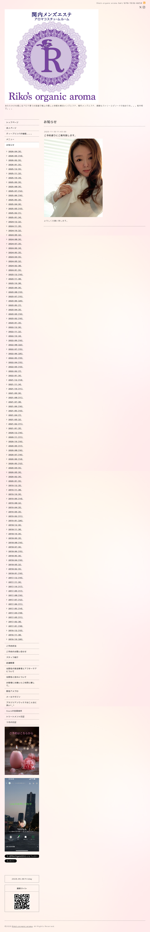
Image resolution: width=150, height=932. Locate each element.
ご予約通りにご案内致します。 (60, 135)
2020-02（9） (15, 476)
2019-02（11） (15, 516)
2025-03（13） (15, 208)
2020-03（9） (15, 472)
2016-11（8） (15, 635)
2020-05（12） (15, 463)
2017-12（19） (15, 577)
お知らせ (10, 145)
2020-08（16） (15, 450)
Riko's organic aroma (22, 926)
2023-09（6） (15, 287)
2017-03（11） (15, 617)
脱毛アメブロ (12, 691)
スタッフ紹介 (12, 657)
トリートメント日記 (15, 716)
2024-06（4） (15, 248)
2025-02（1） (15, 213)
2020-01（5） (15, 481)
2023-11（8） (15, 279)
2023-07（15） (15, 296)
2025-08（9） (15, 186)
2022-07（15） (15, 349)
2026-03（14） (15, 156)
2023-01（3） (15, 323)
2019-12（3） (15, 485)
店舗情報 (10, 663)
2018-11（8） (15, 529)
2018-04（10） (15, 560)
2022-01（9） (15, 375)
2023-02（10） (15, 318)
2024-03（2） (15, 261)
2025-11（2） (15, 173)
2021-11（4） (15, 384)
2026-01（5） (15, 164)
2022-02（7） (15, 371)
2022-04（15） (15, 362)
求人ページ (11, 128)
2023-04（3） (15, 309)
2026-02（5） (15, 160)
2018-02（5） (15, 569)
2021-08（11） (15, 397)
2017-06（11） (15, 604)
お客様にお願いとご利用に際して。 (20, 684)
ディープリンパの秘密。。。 (19, 133)
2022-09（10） (15, 340)
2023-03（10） (15, 314)
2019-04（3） (15, 507)
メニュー (10, 139)
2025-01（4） (15, 217)
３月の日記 (11, 722)
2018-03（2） (15, 564)
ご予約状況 (11, 646)
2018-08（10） (15, 542)
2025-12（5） (15, 169)
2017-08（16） (15, 595)
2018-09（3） (15, 538)
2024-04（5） (15, 257)
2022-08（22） (15, 345)
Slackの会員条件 (14, 711)
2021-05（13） (15, 410)
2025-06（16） (15, 195)
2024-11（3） (15, 226)
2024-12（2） (15, 222)
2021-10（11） (15, 389)
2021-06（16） (15, 406)
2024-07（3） (15, 243)
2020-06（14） (15, 459)
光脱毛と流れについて (16, 677)
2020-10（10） (15, 441)
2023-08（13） (15, 292)
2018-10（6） (15, 534)
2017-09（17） (15, 591)
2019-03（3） (15, 512)
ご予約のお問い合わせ (16, 651)
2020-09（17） (15, 446)
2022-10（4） (15, 336)
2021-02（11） (15, 424)
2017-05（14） (15, 608)
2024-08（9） (15, 239)
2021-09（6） (15, 393)
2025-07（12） (15, 191)
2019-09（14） (15, 498)
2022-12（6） (15, 327)
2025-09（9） (15, 182)
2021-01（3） (15, 428)
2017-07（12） (15, 599)
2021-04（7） (15, 415)
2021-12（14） (15, 380)
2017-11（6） (15, 582)
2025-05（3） (15, 200)
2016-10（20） (15, 639)
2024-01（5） (15, 270)
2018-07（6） (15, 547)
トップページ (12, 122)
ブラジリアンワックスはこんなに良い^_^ (21, 704)
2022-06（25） (15, 353)
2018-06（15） (15, 551)
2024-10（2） (15, 230)
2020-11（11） (15, 437)
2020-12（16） (15, 432)
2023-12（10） (15, 274)
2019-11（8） (15, 490)
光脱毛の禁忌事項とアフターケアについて (21, 670)
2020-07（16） (15, 454)
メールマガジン (13, 696)
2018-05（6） (15, 556)
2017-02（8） (15, 621)
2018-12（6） (15, 525)
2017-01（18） (15, 626)
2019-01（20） (15, 520)
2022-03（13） (15, 367)
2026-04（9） (15, 151)
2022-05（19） (15, 358)
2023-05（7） (15, 305)
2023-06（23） (15, 301)
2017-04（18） (15, 613)
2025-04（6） (15, 204)
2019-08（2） (15, 503)
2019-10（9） (15, 494)
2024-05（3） (15, 252)
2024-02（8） (15, 265)
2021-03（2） (15, 419)
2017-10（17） (15, 586)
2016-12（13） (15, 630)
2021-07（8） (15, 402)
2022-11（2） (15, 331)
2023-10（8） (15, 283)
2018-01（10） (15, 573)
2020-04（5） (15, 468)
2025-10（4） (15, 178)
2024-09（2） (15, 235)
